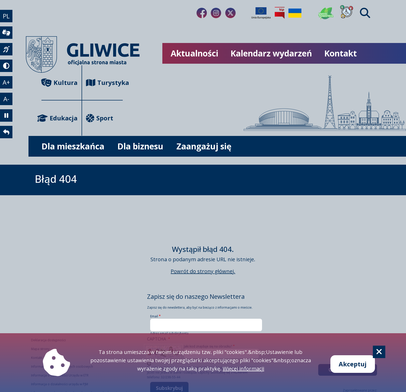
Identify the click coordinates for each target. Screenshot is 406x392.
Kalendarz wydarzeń (271, 53)
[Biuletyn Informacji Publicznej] (280, 13)
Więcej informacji (243, 368)
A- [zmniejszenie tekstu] (6, 99)
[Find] (365, 13)
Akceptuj (353, 364)
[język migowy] (6, 49)
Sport (99, 118)
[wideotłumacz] (6, 32)
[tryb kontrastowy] (6, 66)
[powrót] (6, 132)
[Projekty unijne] (261, 13)
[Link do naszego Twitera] (230, 13)
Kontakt (340, 53)
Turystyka (104, 82)
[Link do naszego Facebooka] (202, 13)
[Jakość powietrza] (326, 13)
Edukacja (59, 118)
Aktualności (194, 53)
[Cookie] (379, 352)
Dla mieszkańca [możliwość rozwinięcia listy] (72, 146)
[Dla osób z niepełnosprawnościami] (346, 13)
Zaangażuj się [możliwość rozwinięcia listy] (203, 146)
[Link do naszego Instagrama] (216, 13)
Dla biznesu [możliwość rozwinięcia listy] (140, 146)
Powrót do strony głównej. (203, 271)
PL (6, 16)
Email (154, 316)
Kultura (59, 82)
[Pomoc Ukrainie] (294, 13)
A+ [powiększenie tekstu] (6, 82)
